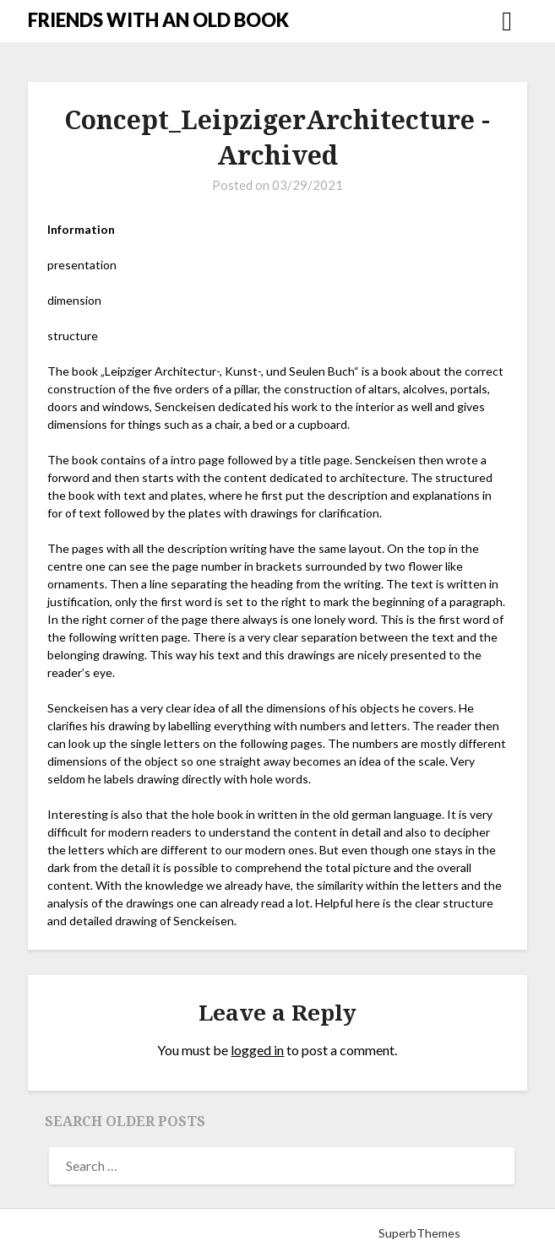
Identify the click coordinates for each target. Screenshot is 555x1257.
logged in (257, 1050)
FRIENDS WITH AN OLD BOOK (158, 19)
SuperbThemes (419, 1233)
